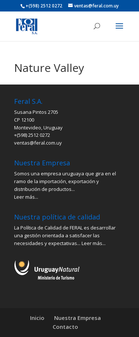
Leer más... (26, 197)
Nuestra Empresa (77, 317)
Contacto (65, 326)
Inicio (37, 317)
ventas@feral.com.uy (38, 142)
